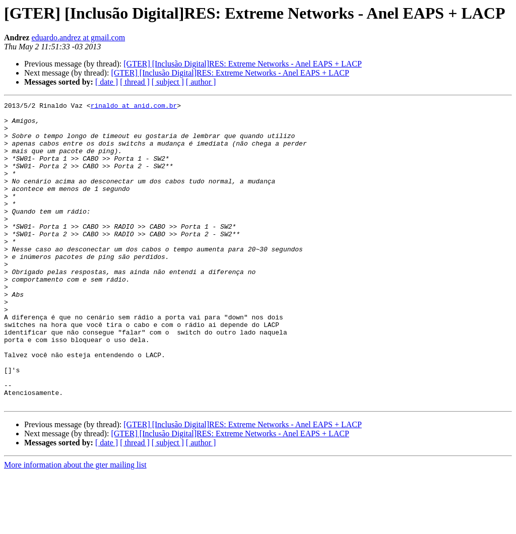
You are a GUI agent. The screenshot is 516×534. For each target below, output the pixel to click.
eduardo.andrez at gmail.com (78, 37)
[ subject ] (168, 82)
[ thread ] (135, 82)
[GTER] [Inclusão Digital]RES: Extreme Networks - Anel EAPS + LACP (242, 63)
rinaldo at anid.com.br (134, 106)
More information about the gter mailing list (75, 525)
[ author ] (201, 82)
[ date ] (106, 82)
